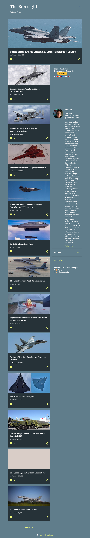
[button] (79, 59)
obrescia (68, 110)
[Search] (80, 6)
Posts (59, 270)
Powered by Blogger (45, 535)
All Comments (62, 272)
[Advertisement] (66, 93)
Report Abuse (59, 260)
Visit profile (69, 246)
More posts (29, 528)
